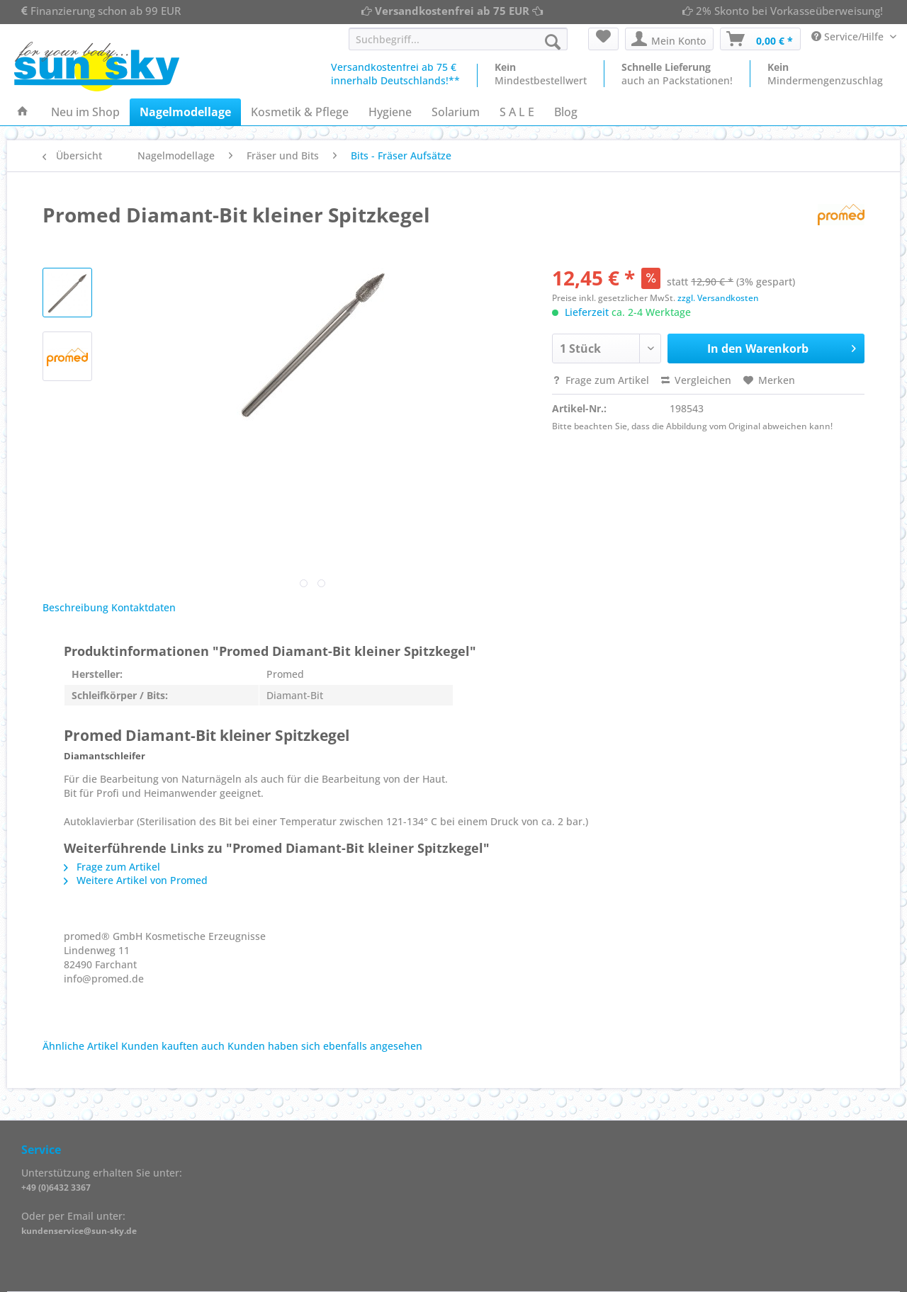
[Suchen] (553, 42)
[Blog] (565, 111)
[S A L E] (517, 111)
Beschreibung (75, 607)
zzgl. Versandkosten (718, 298)
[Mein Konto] (669, 39)
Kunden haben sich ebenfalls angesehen (324, 1046)
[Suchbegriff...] (458, 39)
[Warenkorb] (760, 39)
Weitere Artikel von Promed (136, 880)
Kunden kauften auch (173, 1046)
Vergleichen (696, 380)
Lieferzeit (587, 312)
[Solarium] (456, 111)
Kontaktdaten (143, 607)
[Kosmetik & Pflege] (300, 111)
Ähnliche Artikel (80, 1046)
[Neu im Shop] (85, 111)
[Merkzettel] (603, 39)
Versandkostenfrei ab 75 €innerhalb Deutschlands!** (395, 73)
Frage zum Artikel (600, 380)
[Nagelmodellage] (185, 111)
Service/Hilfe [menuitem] (848, 36)
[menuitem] (458, 46)
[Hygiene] (390, 111)
